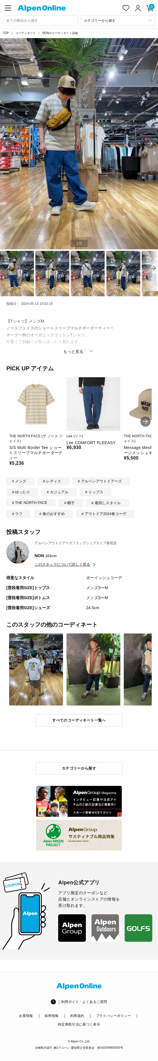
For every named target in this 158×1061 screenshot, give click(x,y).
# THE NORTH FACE (29, 502)
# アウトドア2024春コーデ (104, 514)
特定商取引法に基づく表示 (79, 1024)
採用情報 (51, 1016)
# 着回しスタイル (106, 503)
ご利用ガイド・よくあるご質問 (82, 1002)
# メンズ (19, 481)
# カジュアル (57, 492)
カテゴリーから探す (79, 768)
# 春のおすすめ (52, 514)
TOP (6, 33)
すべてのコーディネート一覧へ (79, 720)
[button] (150, 143)
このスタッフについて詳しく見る (62, 564)
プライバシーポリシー (113, 1016)
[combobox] (40, 20)
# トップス (94, 492)
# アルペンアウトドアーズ (100, 481)
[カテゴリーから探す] (117, 20)
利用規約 (77, 1016)
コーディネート (25, 33)
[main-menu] (8, 8)
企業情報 (26, 1016)
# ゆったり (21, 492)
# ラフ (17, 514)
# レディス (52, 481)
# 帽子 (69, 503)
